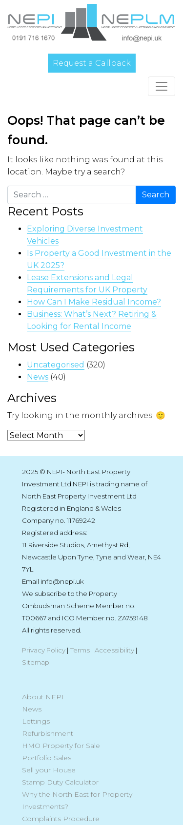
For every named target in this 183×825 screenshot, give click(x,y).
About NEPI (43, 696)
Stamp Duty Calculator (60, 782)
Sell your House (49, 770)
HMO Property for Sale (61, 745)
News (37, 377)
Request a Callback (92, 63)
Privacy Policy (43, 650)
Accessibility (114, 650)
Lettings (36, 721)
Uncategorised (55, 364)
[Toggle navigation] (161, 86)
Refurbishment (47, 733)
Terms (80, 650)
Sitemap (35, 662)
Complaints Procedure (61, 818)
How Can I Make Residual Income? (94, 302)
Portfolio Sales (46, 757)
